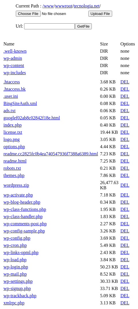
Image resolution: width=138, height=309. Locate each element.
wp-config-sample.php (24, 230)
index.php (12, 125)
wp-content (13, 65)
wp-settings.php (18, 281)
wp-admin (12, 58)
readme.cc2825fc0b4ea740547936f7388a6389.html (50, 153)
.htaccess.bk (14, 89)
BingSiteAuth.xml (20, 103)
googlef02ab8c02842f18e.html (31, 117)
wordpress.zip (16, 185)
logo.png (11, 139)
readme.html (14, 161)
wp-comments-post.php (25, 223)
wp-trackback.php (19, 295)
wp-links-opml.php (20, 252)
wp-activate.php (18, 194)
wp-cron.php (15, 245)
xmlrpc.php (13, 302)
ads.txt (9, 110)
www (49, 5)
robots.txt (12, 168)
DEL (124, 81)
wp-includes (14, 72)
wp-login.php (15, 266)
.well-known (14, 51)
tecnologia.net (87, 5)
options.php (14, 146)
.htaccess (11, 81)
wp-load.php (14, 259)
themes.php (13, 175)
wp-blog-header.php (21, 202)
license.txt (12, 132)
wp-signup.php (17, 288)
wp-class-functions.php (24, 209)
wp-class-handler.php (22, 216)
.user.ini (10, 96)
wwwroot (63, 5)
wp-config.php (16, 238)
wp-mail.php (15, 274)
